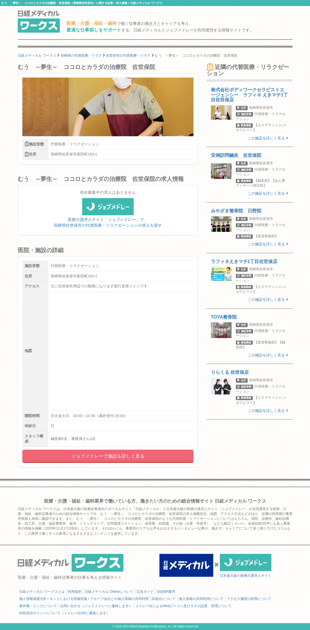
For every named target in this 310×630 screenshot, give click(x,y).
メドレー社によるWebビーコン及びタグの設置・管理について (183, 606)
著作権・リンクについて (38, 606)
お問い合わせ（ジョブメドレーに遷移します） (96, 606)
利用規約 (75, 592)
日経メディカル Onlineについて (109, 592)
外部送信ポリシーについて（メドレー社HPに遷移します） (64, 613)
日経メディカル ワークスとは (42, 592)
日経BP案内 (166, 592)
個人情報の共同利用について (201, 599)
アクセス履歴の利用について (249, 599)
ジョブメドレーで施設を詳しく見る (108, 456)
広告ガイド (145, 592)
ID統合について (164, 599)
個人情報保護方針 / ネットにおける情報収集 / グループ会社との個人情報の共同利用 (84, 599)
